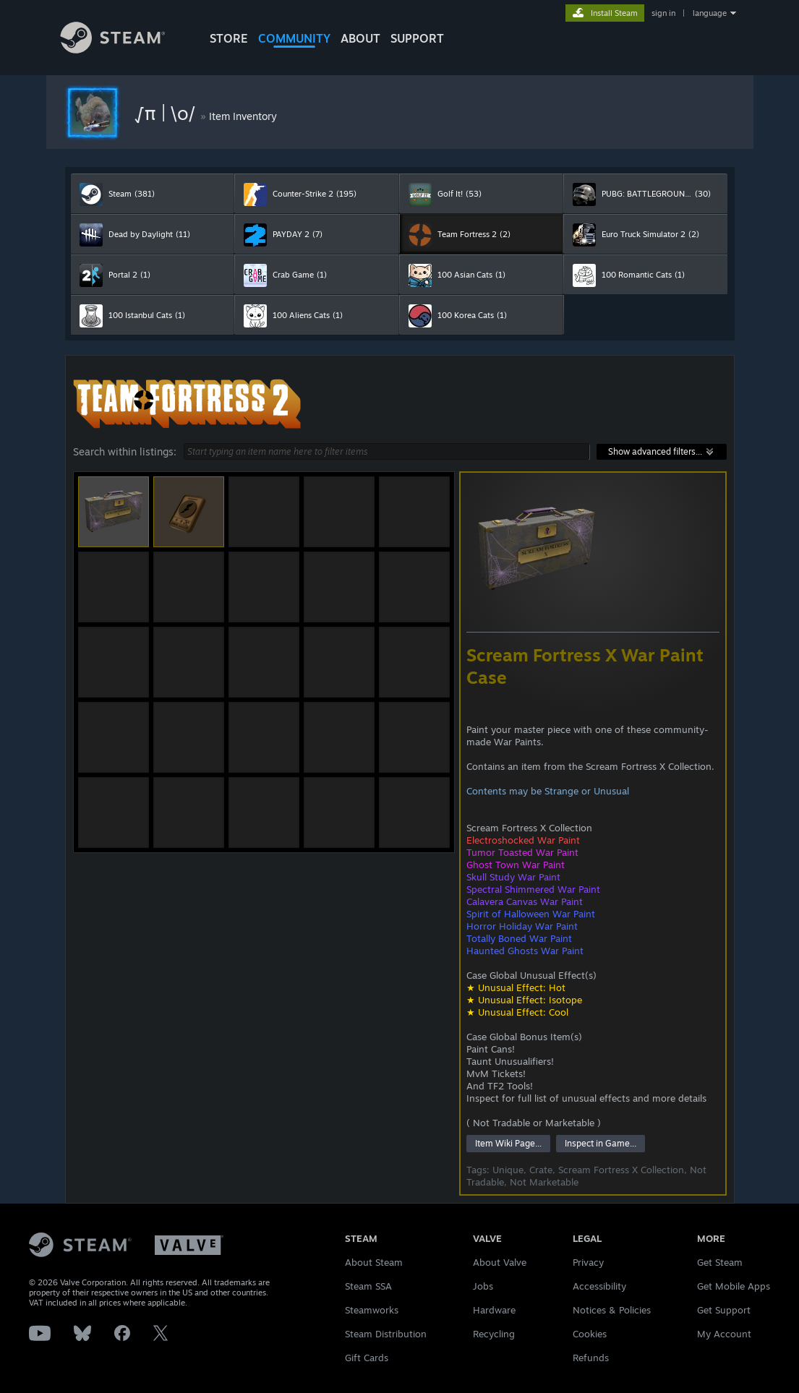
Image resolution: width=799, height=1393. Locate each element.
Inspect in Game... (600, 1143)
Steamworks (371, 1310)
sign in (663, 13)
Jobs (483, 1286)
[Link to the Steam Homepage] (123, 49)
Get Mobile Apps (733, 1286)
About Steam (374, 1262)
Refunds (591, 1357)
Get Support (724, 1310)
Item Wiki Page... (508, 1143)
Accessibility (599, 1286)
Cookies (590, 1334)
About (360, 38)
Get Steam (720, 1262)
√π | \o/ (166, 112)
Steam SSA (368, 1286)
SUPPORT (417, 38)
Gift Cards (366, 1357)
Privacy (588, 1262)
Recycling (494, 1334)
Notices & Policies (612, 1310)
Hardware (494, 1310)
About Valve (499, 1262)
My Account (724, 1334)
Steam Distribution (386, 1334)
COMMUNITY (294, 38)
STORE (229, 38)
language (710, 13)
